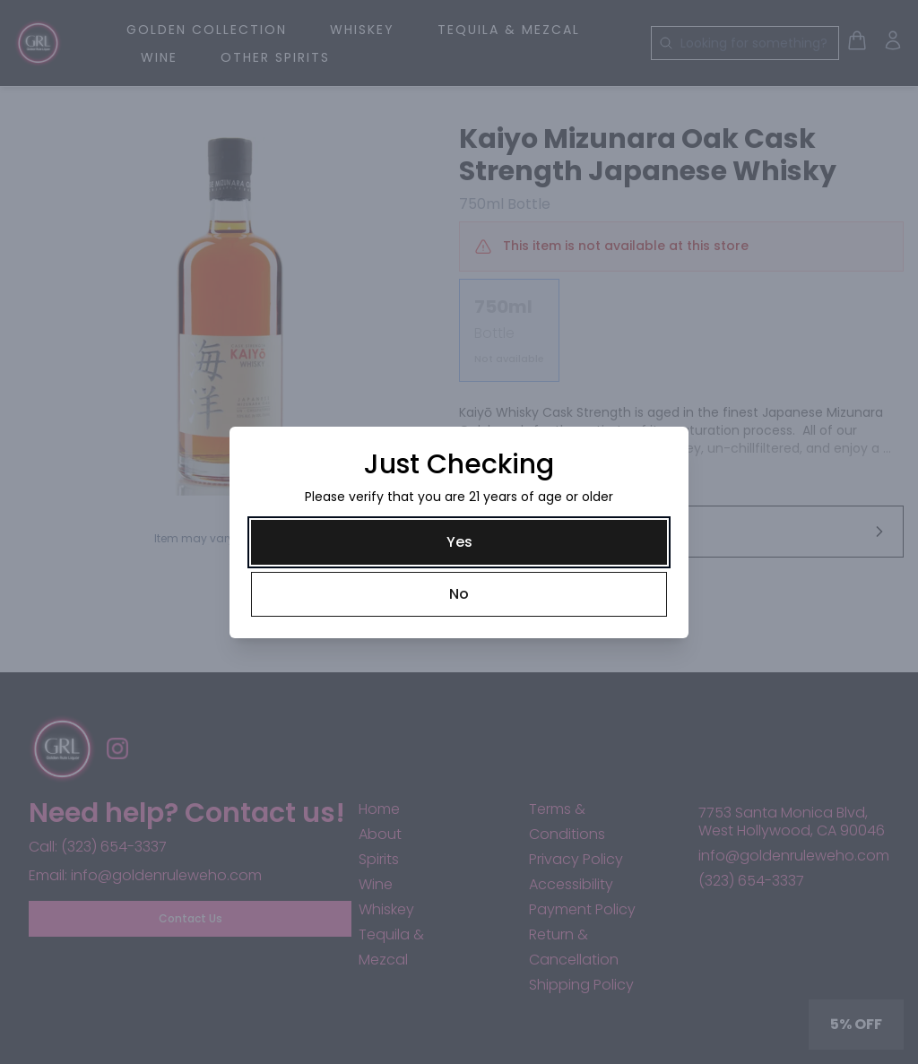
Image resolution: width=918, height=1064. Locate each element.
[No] (459, 594)
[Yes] (459, 542)
